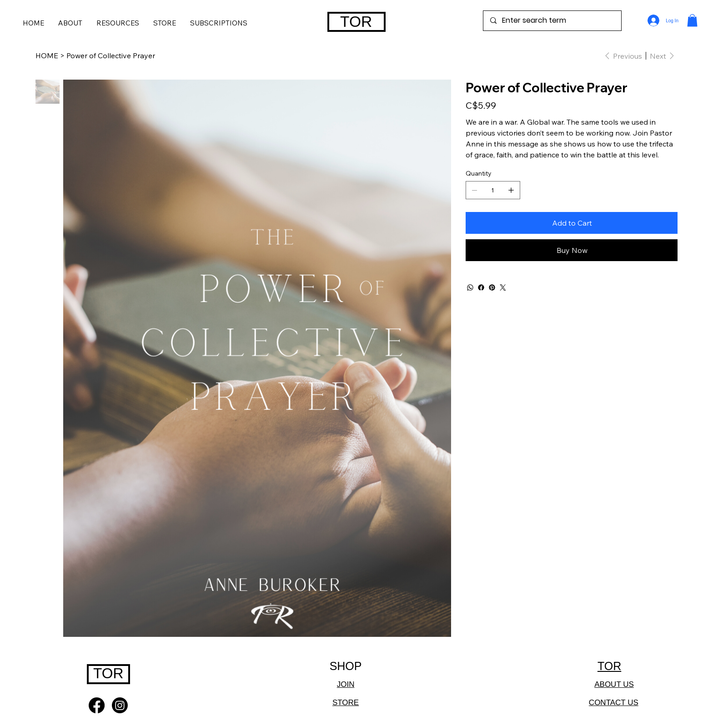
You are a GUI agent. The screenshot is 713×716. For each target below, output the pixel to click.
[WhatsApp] (470, 287)
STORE (345, 702)
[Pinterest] (492, 287)
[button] (218, 22)
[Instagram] (120, 705)
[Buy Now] (572, 250)
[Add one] (511, 190)
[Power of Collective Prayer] (110, 55)
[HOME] (46, 55)
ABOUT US (614, 684)
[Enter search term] (552, 20)
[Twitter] (502, 287)
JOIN (346, 684)
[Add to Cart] (572, 223)
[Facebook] (481, 287)
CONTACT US (613, 702)
